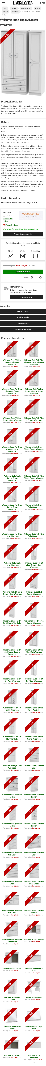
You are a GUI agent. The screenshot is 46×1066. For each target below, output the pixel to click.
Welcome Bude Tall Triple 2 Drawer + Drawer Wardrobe (12, 391)
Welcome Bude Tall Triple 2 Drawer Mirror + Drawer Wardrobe (34, 362)
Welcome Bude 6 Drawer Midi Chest (12, 911)
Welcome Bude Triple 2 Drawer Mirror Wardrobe (12, 419)
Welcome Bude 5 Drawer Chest (34, 767)
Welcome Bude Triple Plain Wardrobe (33, 506)
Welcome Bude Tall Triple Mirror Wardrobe (12, 535)
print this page (23, 311)
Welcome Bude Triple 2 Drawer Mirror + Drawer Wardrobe (34, 391)
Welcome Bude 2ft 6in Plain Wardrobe (12, 738)
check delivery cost (26, 297)
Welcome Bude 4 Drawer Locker (12, 824)
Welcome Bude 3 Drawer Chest (34, 853)
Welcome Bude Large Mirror (33, 1027)
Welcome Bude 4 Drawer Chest (12, 882)
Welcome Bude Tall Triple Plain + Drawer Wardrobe (34, 477)
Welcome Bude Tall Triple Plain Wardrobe (34, 535)
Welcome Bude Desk (12, 1055)
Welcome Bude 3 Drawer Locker (34, 796)
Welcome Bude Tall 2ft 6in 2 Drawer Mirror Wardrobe (34, 565)
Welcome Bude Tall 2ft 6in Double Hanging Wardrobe (12, 652)
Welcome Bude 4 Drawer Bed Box (34, 911)
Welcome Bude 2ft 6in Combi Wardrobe (34, 738)
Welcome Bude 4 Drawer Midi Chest (12, 853)
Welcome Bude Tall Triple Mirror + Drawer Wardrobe (12, 507)
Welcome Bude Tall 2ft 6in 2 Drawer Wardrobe (12, 622)
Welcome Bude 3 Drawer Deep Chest (12, 940)
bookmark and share (23, 329)
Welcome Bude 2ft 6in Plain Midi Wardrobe (34, 651)
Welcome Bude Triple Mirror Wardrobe (12, 564)
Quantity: (26, 277)
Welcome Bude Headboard (34, 1056)
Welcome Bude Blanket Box (34, 969)
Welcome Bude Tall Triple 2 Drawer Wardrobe (34, 419)
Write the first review (8, 220)
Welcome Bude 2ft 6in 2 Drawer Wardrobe (33, 622)
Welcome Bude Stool (33, 997)
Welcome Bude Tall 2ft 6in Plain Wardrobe (12, 680)
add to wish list (23, 317)
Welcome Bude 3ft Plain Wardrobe (12, 767)
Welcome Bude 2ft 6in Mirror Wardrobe (34, 709)
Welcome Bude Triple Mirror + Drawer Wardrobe (12, 478)
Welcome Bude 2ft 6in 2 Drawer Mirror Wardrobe (12, 593)
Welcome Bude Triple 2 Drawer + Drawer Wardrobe (12, 362)
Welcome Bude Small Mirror (12, 1027)
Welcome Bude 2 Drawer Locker (12, 796)
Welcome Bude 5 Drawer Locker (34, 824)
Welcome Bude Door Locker (12, 998)
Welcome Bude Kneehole (34, 939)
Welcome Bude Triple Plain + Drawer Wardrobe (34, 448)
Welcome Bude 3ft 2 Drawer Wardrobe (34, 593)
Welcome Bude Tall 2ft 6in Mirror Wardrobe (34, 680)
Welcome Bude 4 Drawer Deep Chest (34, 882)
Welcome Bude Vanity (12, 968)
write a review (23, 323)
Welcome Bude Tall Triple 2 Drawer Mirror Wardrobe (12, 449)
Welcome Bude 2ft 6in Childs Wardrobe (12, 709)
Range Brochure (10, 225)
